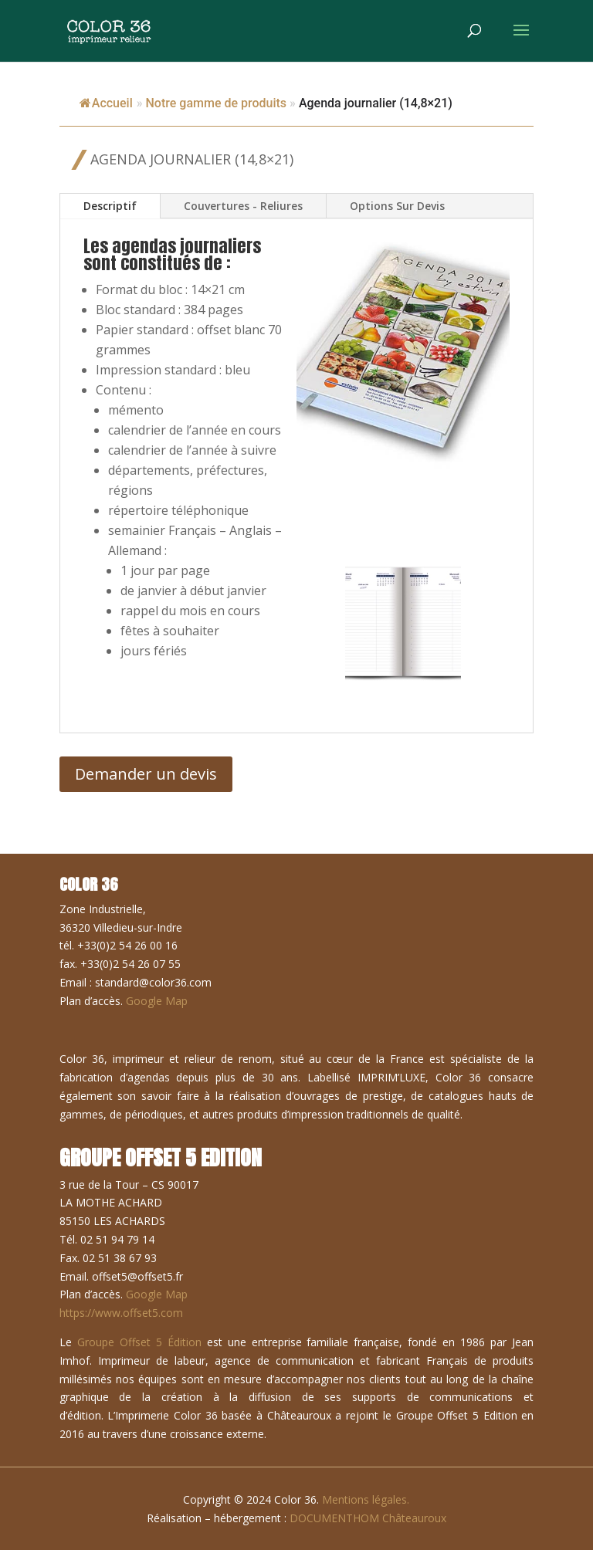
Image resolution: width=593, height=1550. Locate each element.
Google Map (157, 1000)
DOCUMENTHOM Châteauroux (368, 1518)
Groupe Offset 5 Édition (139, 1342)
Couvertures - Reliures (243, 205)
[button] (403, 623)
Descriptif (110, 205)
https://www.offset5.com (121, 1312)
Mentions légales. (365, 1499)
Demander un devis (146, 773)
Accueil (106, 103)
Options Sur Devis (397, 205)
